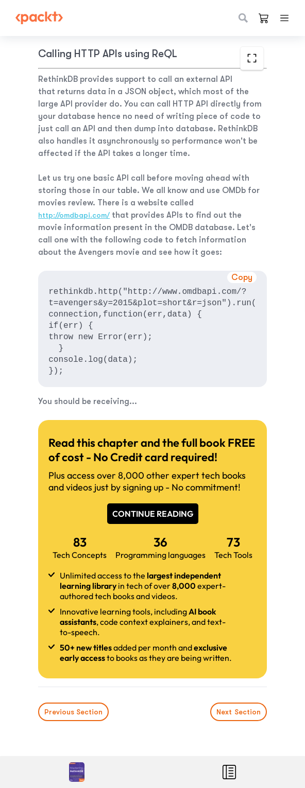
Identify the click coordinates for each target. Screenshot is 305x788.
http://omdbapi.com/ (74, 215)
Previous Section (73, 712)
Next (238, 711)
